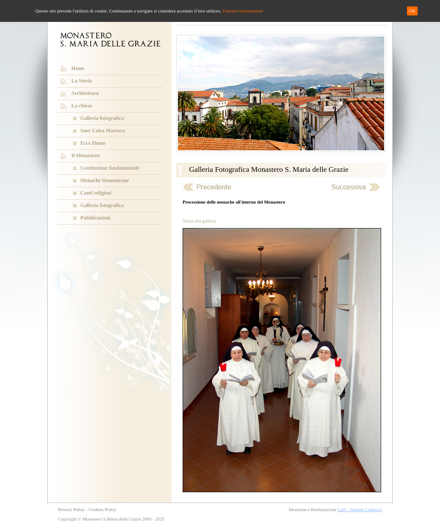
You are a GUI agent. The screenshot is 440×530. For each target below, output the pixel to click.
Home (78, 68)
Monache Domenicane (104, 180)
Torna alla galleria (199, 221)
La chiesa (81, 106)
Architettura (84, 93)
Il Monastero (85, 155)
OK (412, 11)
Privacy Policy (71, 509)
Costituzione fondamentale (109, 168)
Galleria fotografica (102, 118)
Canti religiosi (95, 193)
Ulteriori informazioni (242, 11)
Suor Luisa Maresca (102, 131)
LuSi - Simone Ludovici (360, 509)
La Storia (81, 81)
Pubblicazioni (95, 218)
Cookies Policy (102, 509)
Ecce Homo (92, 143)
